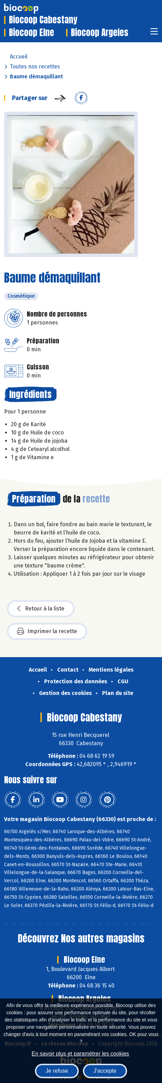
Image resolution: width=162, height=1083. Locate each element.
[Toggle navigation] (154, 33)
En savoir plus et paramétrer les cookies (80, 1054)
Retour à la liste (40, 608)
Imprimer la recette (47, 631)
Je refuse (57, 1071)
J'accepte (105, 1071)
